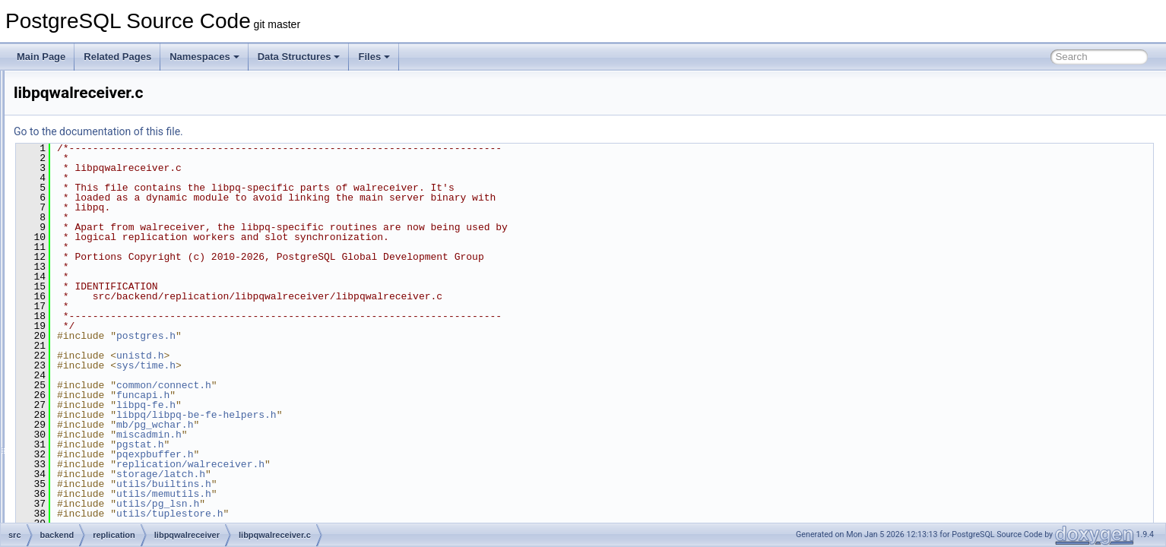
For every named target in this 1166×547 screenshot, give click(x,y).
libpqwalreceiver (119, 287)
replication (95, 270)
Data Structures (299, 56)
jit (77, 86)
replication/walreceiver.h (380, 464)
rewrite (88, 487)
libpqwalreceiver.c (135, 304)
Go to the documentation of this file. (288, 131)
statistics (91, 521)
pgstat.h (329, 444)
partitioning (96, 203)
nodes (87, 153)
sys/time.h (336, 365)
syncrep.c (106, 404)
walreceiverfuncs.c (124, 454)
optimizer (93, 170)
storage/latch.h (350, 474)
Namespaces (204, 56)
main (84, 136)
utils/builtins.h (353, 484)
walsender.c (111, 471)
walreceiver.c (113, 437)
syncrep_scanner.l (123, 421)
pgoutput (104, 337)
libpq (83, 120)
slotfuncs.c (108, 387)
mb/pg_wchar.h (344, 425)
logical (99, 320)
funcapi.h (333, 395)
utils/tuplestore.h (359, 513)
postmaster (96, 237)
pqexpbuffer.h (344, 454)
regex (85, 253)
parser (87, 187)
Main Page (41, 56)
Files (374, 56)
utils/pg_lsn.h (347, 504)
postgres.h (336, 336)
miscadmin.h (339, 434)
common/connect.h (353, 385)
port (82, 220)
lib (79, 103)
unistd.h (329, 355)
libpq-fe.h (336, 405)
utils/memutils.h (353, 494)
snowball (92, 504)
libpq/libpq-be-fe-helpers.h (386, 415)
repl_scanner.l (115, 354)
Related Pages (117, 56)
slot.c (97, 370)
